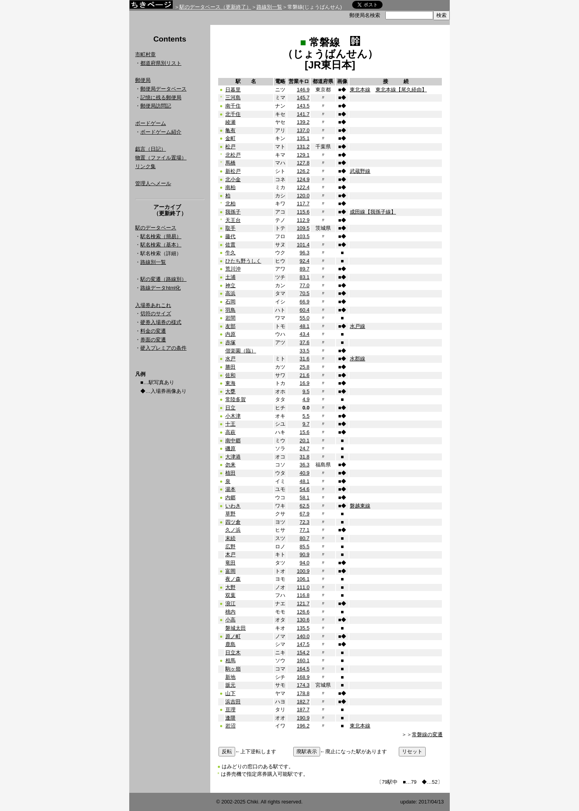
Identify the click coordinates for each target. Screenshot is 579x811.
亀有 (230, 130)
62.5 (304, 506)
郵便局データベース (163, 89)
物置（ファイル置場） (161, 158)
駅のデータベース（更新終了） (215, 7)
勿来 (230, 465)
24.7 (304, 448)
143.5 (303, 106)
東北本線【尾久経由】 (401, 90)
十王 (230, 424)
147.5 (303, 644)
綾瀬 (230, 122)
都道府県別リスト (160, 63)
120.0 (303, 196)
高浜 (230, 293)
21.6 (304, 375)
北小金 (233, 179)
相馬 (230, 660)
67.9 (304, 514)
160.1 (303, 660)
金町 (230, 138)
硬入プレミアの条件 (163, 348)
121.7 (303, 603)
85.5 (304, 547)
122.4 (303, 187)
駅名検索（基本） (160, 245)
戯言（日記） (150, 149)
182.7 (303, 702)
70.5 (304, 293)
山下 (230, 693)
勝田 (230, 367)
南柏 (230, 187)
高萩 (230, 432)
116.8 (303, 595)
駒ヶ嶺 (233, 669)
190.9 (303, 718)
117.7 (303, 204)
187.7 (303, 709)
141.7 (303, 114)
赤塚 (230, 342)
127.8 (303, 163)
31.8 (304, 457)
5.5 (305, 416)
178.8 (303, 693)
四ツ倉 (233, 522)
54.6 (304, 489)
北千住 (233, 114)
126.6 (303, 612)
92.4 (304, 261)
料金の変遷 (153, 331)
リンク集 (145, 166)
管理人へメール (153, 183)
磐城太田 (235, 628)
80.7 (304, 538)
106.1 (303, 579)
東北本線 (360, 90)
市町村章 (145, 54)
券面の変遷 (153, 340)
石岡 (230, 302)
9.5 (305, 391)
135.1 (303, 138)
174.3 (303, 685)
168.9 (303, 677)
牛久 (230, 253)
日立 (230, 408)
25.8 (304, 367)
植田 (230, 473)
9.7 (305, 424)
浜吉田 (233, 702)
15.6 (304, 432)
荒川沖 (233, 269)
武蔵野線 (360, 171)
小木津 (233, 416)
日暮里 (233, 90)
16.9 (304, 383)
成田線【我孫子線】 (373, 212)
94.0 (304, 563)
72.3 (304, 522)
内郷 (230, 497)
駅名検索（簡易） (160, 236)
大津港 (233, 457)
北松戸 (233, 155)
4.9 (305, 399)
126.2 (303, 171)
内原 (230, 334)
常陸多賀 (235, 399)
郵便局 (143, 80)
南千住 (233, 106)
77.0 (304, 285)
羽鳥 (230, 310)
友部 (230, 326)
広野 (230, 547)
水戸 (230, 359)
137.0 (303, 130)
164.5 (303, 669)
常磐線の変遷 (427, 734)
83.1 (304, 277)
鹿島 (230, 644)
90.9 (304, 554)
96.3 (304, 253)
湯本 (230, 489)
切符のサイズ (155, 313)
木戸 (230, 554)
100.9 (303, 571)
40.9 (304, 473)
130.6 (303, 620)
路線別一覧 (269, 7)
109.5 (303, 228)
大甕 (230, 391)
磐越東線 (360, 506)
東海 (230, 383)
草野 (230, 514)
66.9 (304, 302)
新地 (230, 677)
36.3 (304, 465)
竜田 (230, 563)
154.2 (303, 653)
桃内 (230, 612)
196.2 (303, 726)
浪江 (230, 603)
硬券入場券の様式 (160, 322)
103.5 (303, 236)
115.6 (303, 212)
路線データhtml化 (160, 288)
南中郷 (233, 440)
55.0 (304, 318)
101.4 (303, 245)
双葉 (230, 595)
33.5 (304, 351)
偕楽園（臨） (240, 351)
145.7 (303, 97)
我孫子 (233, 212)
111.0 (303, 587)
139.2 (303, 122)
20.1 (304, 440)
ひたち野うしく (243, 261)
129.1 (303, 155)
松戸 (230, 147)
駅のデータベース (155, 228)
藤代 (230, 236)
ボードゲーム (150, 123)
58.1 (304, 497)
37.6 (304, 342)
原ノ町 (233, 636)
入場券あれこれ (153, 305)
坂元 (230, 685)
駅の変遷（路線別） (163, 279)
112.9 (303, 220)
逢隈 (230, 718)
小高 (230, 620)
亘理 (230, 709)
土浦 (230, 277)
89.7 (304, 269)
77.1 (304, 530)
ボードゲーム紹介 (160, 132)
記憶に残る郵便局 (160, 97)
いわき (233, 506)
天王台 (233, 220)
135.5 (303, 628)
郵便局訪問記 (155, 106)
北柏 (230, 204)
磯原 (230, 448)
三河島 (233, 97)
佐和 (230, 375)
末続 (230, 538)
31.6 (304, 359)
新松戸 (233, 171)
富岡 (230, 571)
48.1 (304, 326)
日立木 (233, 653)
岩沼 (230, 726)
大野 (230, 587)
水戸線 (357, 326)
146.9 (303, 90)
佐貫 (230, 245)
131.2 (303, 147)
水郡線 (357, 359)
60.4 (304, 310)
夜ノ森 (233, 579)
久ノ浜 (233, 530)
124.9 (303, 179)
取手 (230, 228)
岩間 (230, 318)
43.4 (304, 334)
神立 (230, 285)
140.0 (303, 636)
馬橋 (230, 163)
